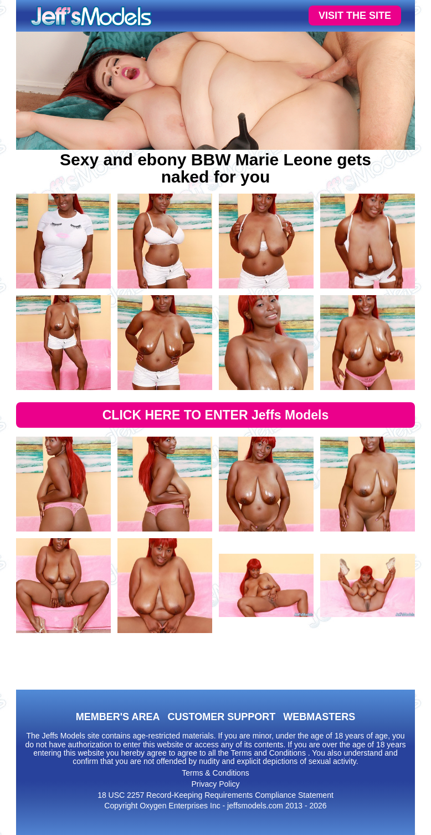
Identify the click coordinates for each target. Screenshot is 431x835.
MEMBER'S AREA (118, 717)
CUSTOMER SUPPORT (221, 717)
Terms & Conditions (215, 772)
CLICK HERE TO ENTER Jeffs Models (215, 415)
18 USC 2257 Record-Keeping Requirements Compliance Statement (215, 795)
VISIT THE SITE (355, 15)
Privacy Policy (215, 784)
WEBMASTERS (319, 717)
